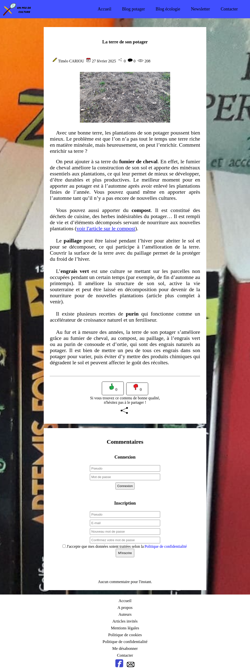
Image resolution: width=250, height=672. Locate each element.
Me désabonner (125, 648)
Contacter (229, 9)
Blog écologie (168, 9)
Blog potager (133, 9)
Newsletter (200, 9)
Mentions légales (125, 628)
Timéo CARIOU (71, 61)
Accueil (104, 9)
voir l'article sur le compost (106, 228)
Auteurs (125, 614)
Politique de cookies (125, 635)
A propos (125, 607)
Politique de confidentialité (166, 546)
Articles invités (124, 621)
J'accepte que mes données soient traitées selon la (126, 546)
